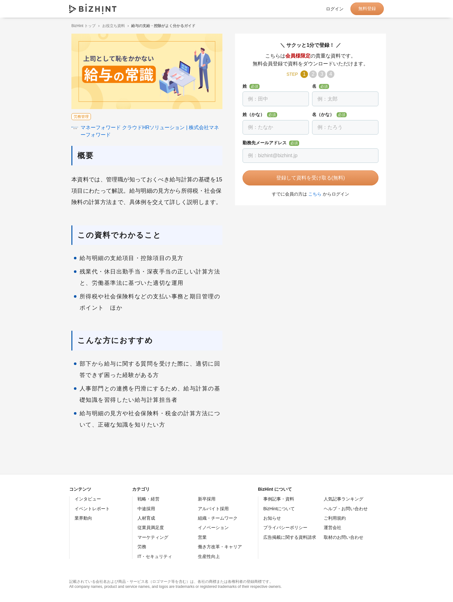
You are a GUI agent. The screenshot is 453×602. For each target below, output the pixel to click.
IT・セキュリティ (154, 556)
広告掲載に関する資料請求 (289, 537)
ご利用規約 (335, 518)
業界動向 (83, 518)
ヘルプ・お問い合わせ (346, 508)
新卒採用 (206, 498)
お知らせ (272, 518)
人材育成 (146, 518)
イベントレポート (92, 508)
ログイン (335, 8)
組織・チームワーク (218, 518)
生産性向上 (209, 556)
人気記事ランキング (343, 498)
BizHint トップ (81, 26)
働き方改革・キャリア (220, 546)
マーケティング (152, 537)
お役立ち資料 (111, 26)
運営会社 (332, 527)
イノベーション (213, 527)
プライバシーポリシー (285, 527)
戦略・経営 (148, 498)
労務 (141, 546)
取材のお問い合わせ (343, 537)
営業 (202, 537)
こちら (312, 193)
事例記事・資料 (278, 498)
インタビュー (88, 498)
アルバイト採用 (213, 508)
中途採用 (146, 508)
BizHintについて (279, 508)
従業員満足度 (150, 527)
